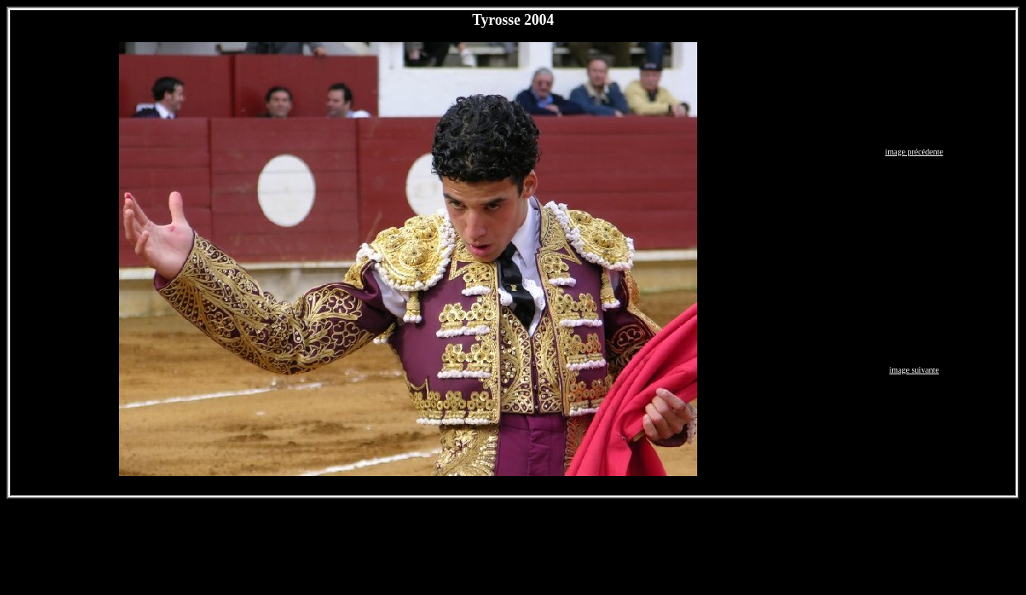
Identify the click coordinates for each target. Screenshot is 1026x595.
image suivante (913, 369)
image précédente (914, 151)
